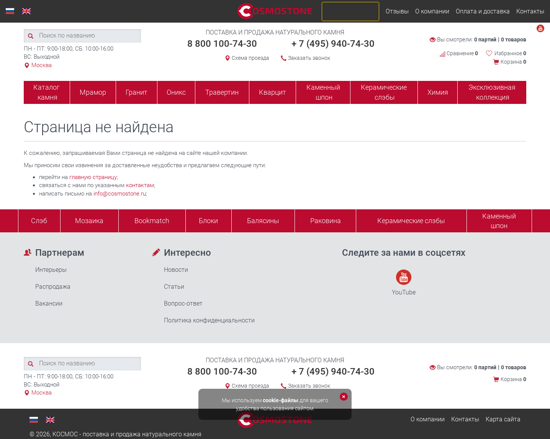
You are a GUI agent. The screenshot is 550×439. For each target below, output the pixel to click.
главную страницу (93, 177)
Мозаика (89, 221)
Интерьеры (51, 269)
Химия (437, 92)
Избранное (510, 53)
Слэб (39, 221)
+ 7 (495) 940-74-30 (333, 43)
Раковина (325, 221)
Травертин (222, 92)
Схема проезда (250, 58)
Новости (176, 269)
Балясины (263, 221)
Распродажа (52, 286)
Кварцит (272, 92)
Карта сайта (503, 419)
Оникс (176, 92)
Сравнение (459, 53)
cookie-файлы (280, 400)
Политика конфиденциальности (209, 320)
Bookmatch (151, 221)
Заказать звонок (309, 58)
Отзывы (397, 11)
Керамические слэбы (384, 92)
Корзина (513, 62)
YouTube (404, 283)
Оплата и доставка (483, 11)
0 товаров (513, 39)
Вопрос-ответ (183, 303)
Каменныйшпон (499, 221)
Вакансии (48, 303)
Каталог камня (46, 92)
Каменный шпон (323, 92)
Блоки (208, 221)
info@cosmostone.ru (119, 193)
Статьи (174, 286)
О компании (432, 11)
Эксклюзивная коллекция (492, 92)
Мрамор (93, 92)
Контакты (530, 11)
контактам (140, 185)
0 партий (485, 39)
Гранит (136, 92)
